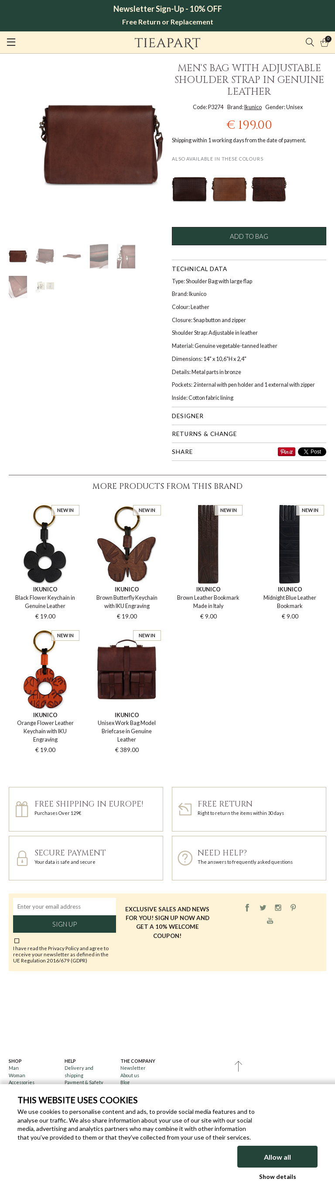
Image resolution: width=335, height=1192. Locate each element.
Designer (188, 415)
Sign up (64, 924)
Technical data (199, 268)
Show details (277, 1176)
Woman (17, 1075)
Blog (125, 1082)
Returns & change (204, 433)
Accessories (21, 1082)
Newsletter (133, 1068)
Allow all (277, 1157)
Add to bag (249, 236)
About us (129, 1075)
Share (182, 451)
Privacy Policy (63, 948)
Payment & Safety (84, 1082)
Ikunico (253, 107)
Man (14, 1068)
